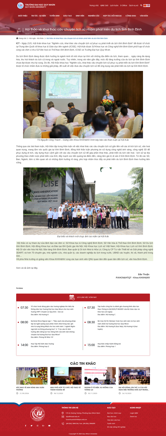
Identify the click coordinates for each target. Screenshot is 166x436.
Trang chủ (94, 5)
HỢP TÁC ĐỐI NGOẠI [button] (112, 16)
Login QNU (134, 413)
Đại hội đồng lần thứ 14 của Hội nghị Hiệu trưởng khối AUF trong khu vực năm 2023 (133, 390)
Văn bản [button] (144, 16)
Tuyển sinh (111, 423)
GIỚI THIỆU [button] (22, 16)
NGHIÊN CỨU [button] (93, 16)
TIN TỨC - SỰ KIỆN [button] (38, 16)
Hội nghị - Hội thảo (36, 38)
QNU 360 (104, 5)
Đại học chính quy (114, 413)
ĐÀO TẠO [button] (67, 16)
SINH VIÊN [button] (80, 16)
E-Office (123, 5)
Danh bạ (133, 416)
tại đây (34, 268)
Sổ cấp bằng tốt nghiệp (116, 427)
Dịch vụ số (133, 5)
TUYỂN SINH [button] (54, 16)
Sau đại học (111, 416)
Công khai (130, 16)
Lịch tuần (114, 5)
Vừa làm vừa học (113, 420)
